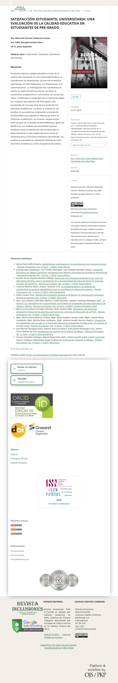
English (14, 454)
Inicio (13, 10)
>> (31, 348)
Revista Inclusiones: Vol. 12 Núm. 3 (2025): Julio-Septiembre (58, 290)
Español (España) (19, 462)
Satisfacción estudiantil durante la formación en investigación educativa (69, 295)
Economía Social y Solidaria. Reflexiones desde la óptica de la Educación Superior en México (60, 338)
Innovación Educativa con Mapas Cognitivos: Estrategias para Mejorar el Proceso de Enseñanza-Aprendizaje (61, 271)
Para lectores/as (17, 551)
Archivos (22, 10)
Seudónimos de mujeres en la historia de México (61, 331)
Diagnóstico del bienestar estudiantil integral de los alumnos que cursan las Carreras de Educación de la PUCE (56, 310)
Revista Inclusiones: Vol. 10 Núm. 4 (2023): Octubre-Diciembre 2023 (65, 306)
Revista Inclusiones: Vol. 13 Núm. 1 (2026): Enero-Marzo (43, 267)
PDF (77, 97)
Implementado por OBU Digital (59, 648)
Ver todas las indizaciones (58, 504)
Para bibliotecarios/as (20, 559)
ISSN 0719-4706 (52, 634)
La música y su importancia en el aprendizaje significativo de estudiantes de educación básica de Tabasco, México (61, 303)
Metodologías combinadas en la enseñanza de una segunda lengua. (74, 264)
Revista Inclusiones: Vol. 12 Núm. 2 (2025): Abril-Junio (59, 341)
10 (27, 348)
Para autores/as (17, 555)
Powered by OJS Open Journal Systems (58, 645)
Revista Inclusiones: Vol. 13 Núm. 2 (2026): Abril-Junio (41, 297)
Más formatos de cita (81, 145)
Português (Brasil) (19, 458)
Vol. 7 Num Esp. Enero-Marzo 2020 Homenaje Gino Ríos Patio (54, 10)
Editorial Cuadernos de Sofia (57, 636)
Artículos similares (21, 258)
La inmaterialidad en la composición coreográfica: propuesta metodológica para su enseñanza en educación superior (55, 288)
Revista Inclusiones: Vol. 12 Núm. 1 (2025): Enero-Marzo (65, 283)
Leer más (79, 626)
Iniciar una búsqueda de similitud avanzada (47, 355)
